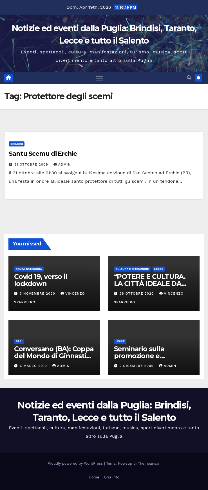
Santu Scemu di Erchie (43, 153)
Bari (19, 341)
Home (94, 477)
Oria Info (111, 477)
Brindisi (16, 143)
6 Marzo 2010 (34, 366)
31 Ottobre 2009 (32, 164)
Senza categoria (29, 268)
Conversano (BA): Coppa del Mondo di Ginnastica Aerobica (54, 356)
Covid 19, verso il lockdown (40, 280)
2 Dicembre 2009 (137, 366)
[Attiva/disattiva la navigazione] (99, 78)
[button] (189, 77)
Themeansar (149, 463)
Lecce (158, 268)
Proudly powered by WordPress (76, 463)
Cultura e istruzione (132, 268)
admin (62, 164)
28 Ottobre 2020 (137, 293)
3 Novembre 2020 (38, 293)
